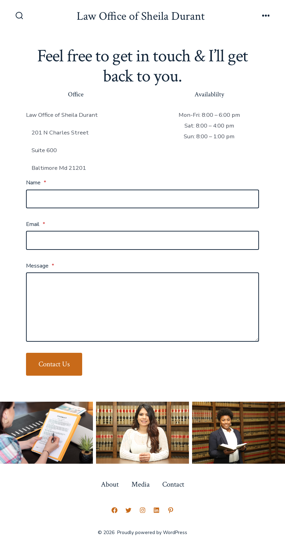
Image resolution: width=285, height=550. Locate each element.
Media (140, 484)
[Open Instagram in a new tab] (142, 510)
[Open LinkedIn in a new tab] (156, 510)
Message (40, 266)
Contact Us (54, 364)
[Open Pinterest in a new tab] (170, 510)
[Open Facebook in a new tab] (114, 510)
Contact (173, 484)
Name (36, 182)
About (110, 484)
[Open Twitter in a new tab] (128, 510)
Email (35, 224)
